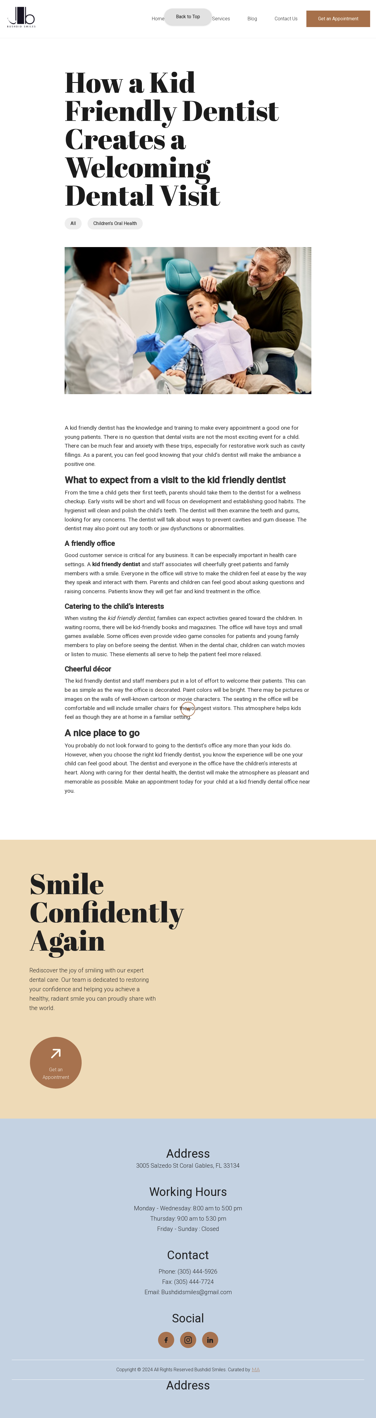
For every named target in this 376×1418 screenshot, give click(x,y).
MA (256, 1369)
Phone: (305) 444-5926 (188, 1271)
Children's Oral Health (115, 223)
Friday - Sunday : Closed (188, 1229)
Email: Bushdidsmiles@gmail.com (188, 1292)
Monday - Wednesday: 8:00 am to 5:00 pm (188, 1208)
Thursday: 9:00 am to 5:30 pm (188, 1219)
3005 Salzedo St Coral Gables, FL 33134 (188, 1166)
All (73, 223)
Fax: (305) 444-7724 (188, 1282)
